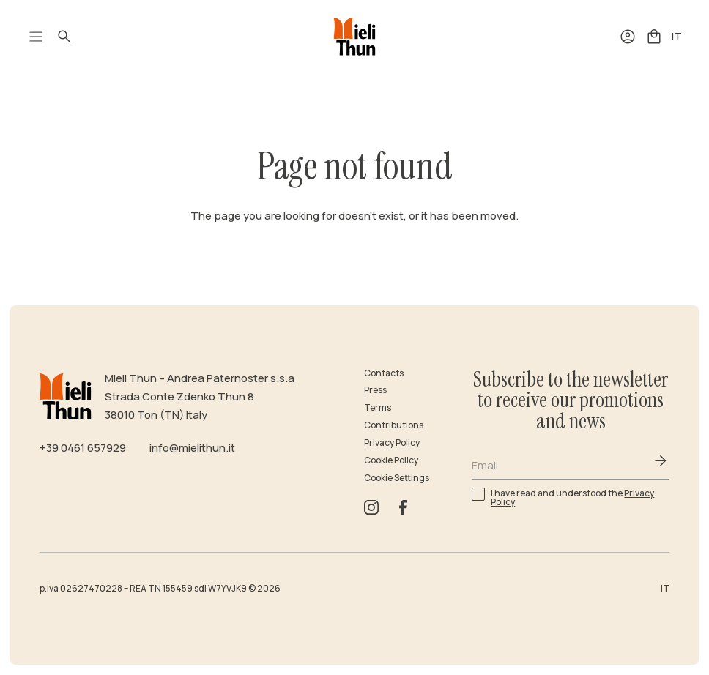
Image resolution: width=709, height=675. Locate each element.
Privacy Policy (392, 442)
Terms (377, 407)
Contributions (393, 425)
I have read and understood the (572, 497)
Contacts (384, 373)
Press (375, 390)
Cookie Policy (391, 460)
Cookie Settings (396, 477)
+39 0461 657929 (83, 447)
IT (677, 36)
